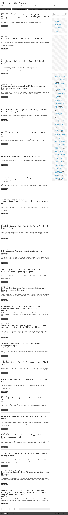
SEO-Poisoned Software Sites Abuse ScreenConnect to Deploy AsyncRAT (24, 454)
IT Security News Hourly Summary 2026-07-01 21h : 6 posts (25, 417)
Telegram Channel (59, 31)
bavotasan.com (64, 513)
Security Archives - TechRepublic (8, 342)
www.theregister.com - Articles (8, 84)
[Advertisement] (22, 32)
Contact (9, 9)
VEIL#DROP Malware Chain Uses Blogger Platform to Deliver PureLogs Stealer (24, 436)
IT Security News (14, 3)
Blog (2, 59)
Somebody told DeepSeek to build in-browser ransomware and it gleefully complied (21, 270)
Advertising (3, 9)
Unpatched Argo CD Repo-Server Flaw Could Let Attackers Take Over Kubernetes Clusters (22, 307)
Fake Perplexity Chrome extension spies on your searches (22, 252)
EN (1, 13)
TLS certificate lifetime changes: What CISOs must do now (24, 202)
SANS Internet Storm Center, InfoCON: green (10, 13)
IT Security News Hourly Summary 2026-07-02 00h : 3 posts (24, 134)
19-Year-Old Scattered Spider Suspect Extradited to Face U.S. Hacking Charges (24, 289)
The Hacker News (5, 286)
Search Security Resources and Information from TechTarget (13, 199)
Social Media (47, 9)
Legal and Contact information (18, 9)
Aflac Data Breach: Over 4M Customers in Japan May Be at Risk (25, 363)
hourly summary (4, 131)
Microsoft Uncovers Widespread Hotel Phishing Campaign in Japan (21, 345)
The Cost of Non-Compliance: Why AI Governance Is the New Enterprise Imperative (25, 179)
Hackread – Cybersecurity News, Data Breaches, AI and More (13, 176)
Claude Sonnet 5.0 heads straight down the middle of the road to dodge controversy (24, 87)
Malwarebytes (5, 249)
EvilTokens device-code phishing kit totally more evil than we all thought (24, 110)
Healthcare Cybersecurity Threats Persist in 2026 (22, 38)
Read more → (4, 25)
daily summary (3, 154)
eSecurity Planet (5, 36)
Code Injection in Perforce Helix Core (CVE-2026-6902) (23, 62)
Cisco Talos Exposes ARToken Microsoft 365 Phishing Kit (24, 380)
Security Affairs (5, 224)
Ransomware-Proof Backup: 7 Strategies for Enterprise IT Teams (25, 473)
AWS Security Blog (4, 323)
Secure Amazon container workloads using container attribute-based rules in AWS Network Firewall (23, 326)
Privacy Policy (40, 9)
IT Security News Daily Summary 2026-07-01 (21, 156)
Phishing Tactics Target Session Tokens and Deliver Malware (23, 399)
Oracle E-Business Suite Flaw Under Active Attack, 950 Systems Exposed (25, 227)
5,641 (16, 508)
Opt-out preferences (31, 9)
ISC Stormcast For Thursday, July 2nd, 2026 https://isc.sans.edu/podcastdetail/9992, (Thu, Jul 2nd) (25, 16)
